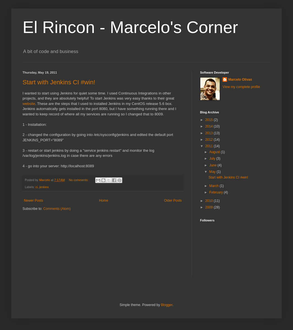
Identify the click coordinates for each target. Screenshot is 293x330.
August (215, 152)
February (216, 192)
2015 (209, 120)
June (213, 165)
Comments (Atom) (56, 209)
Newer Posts (33, 201)
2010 (209, 201)
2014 (209, 126)
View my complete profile (241, 87)
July (212, 158)
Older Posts (173, 201)
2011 (209, 146)
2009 (209, 207)
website (29, 104)
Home (103, 201)
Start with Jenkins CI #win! (59, 82)
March (214, 186)
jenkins (44, 187)
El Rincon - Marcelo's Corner (130, 27)
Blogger (166, 305)
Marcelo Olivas (240, 80)
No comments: (79, 180)
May (213, 172)
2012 (209, 140)
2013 (209, 133)
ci (36, 187)
